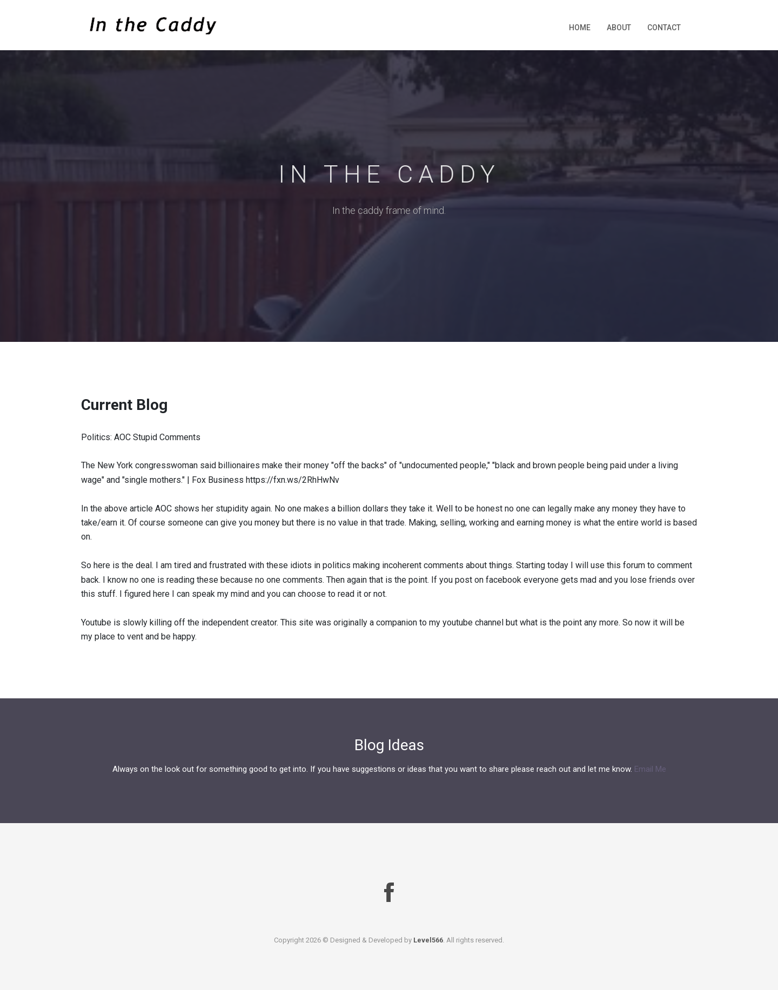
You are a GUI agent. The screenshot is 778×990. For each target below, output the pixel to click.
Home (580, 27)
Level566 (428, 940)
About (619, 27)
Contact (664, 27)
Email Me (650, 769)
